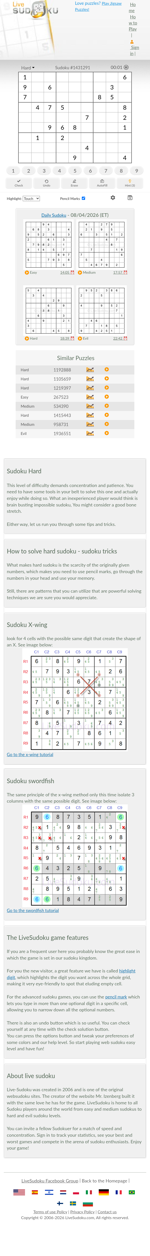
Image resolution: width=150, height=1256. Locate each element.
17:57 (120, 272)
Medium (86, 272)
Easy (29, 272)
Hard (26, 68)
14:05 (67, 272)
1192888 (62, 370)
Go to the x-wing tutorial (30, 754)
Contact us (107, 1211)
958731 (61, 424)
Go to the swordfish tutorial (33, 910)
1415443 (62, 415)
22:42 (120, 338)
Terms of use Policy (50, 1211)
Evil (82, 338)
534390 (61, 406)
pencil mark (116, 996)
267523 (61, 397)
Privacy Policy (82, 1211)
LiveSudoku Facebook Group (49, 1180)
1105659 (62, 379)
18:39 (67, 338)
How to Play (133, 23)
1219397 (62, 388)
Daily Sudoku (53, 215)
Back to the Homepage (104, 1180)
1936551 (62, 433)
